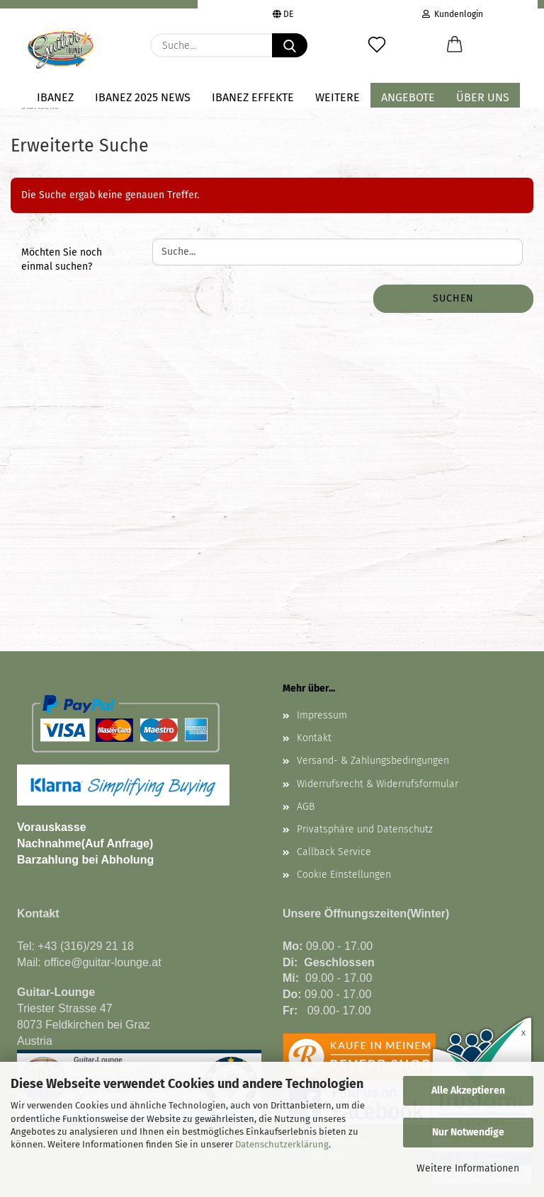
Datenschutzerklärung (282, 1144)
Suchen (453, 298)
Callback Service (334, 852)
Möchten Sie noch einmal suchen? (61, 259)
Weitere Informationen (467, 1168)
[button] (455, 45)
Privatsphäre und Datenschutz (365, 829)
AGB (305, 807)
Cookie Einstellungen (344, 875)
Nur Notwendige (468, 1132)
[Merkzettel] (377, 45)
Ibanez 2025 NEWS (143, 97)
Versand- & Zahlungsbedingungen (373, 761)
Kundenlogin (452, 12)
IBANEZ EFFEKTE (253, 97)
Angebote (408, 97)
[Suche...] (289, 45)
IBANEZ (55, 97)
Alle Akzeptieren (468, 1090)
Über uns (482, 97)
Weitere (337, 97)
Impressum (322, 715)
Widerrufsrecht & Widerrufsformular (377, 784)
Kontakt (314, 738)
